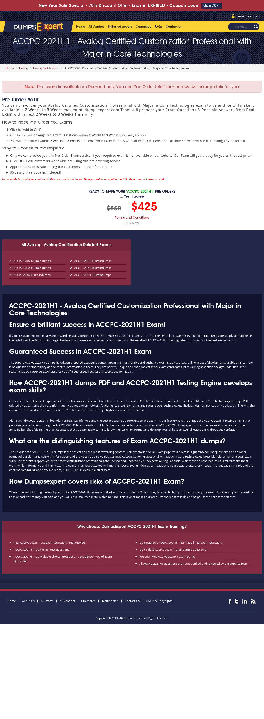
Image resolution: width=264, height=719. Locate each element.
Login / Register (246, 16)
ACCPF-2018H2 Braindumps (92, 275)
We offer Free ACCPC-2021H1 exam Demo (167, 556)
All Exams (47, 601)
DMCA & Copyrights (159, 601)
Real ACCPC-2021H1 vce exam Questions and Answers (50, 542)
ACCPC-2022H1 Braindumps (32, 268)
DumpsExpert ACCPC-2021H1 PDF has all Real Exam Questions (181, 542)
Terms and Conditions (132, 217)
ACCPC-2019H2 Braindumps (92, 261)
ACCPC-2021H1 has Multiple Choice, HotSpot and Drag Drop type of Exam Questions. (63, 558)
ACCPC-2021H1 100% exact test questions (41, 549)
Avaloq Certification (46, 68)
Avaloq (23, 68)
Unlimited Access (120, 26)
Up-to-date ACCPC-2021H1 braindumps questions (172, 549)
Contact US (132, 601)
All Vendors (96, 26)
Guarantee (143, 26)
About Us (28, 601)
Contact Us (174, 26)
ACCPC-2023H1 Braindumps (92, 268)
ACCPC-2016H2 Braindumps (32, 261)
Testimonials (110, 601)
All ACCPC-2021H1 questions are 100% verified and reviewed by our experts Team (193, 563)
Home (80, 26)
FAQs (158, 26)
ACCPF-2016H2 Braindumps (32, 275)
